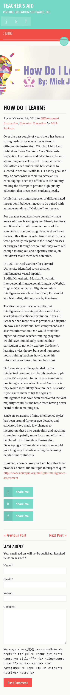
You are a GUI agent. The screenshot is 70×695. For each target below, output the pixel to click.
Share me (16, 653)
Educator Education (33, 285)
